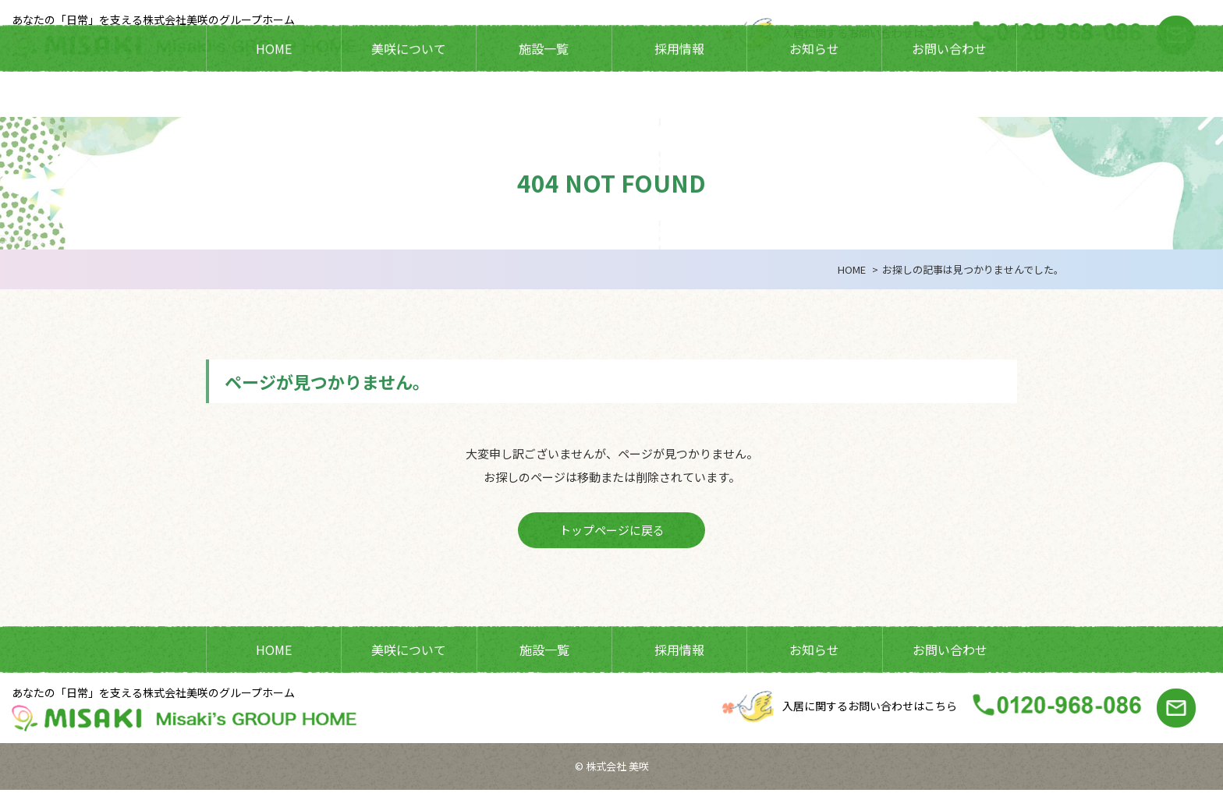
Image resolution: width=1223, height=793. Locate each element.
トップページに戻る (612, 531)
